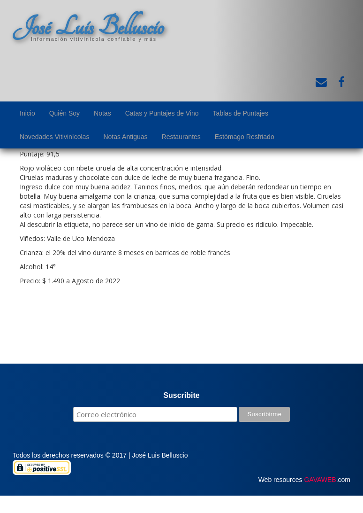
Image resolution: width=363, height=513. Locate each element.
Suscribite (181, 395)
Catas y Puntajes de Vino (162, 113)
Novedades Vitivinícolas (54, 136)
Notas (102, 113)
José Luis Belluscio (88, 27)
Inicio (27, 113)
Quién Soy (64, 113)
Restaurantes (181, 136)
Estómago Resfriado (244, 136)
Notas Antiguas (125, 136)
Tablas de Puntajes (240, 113)
